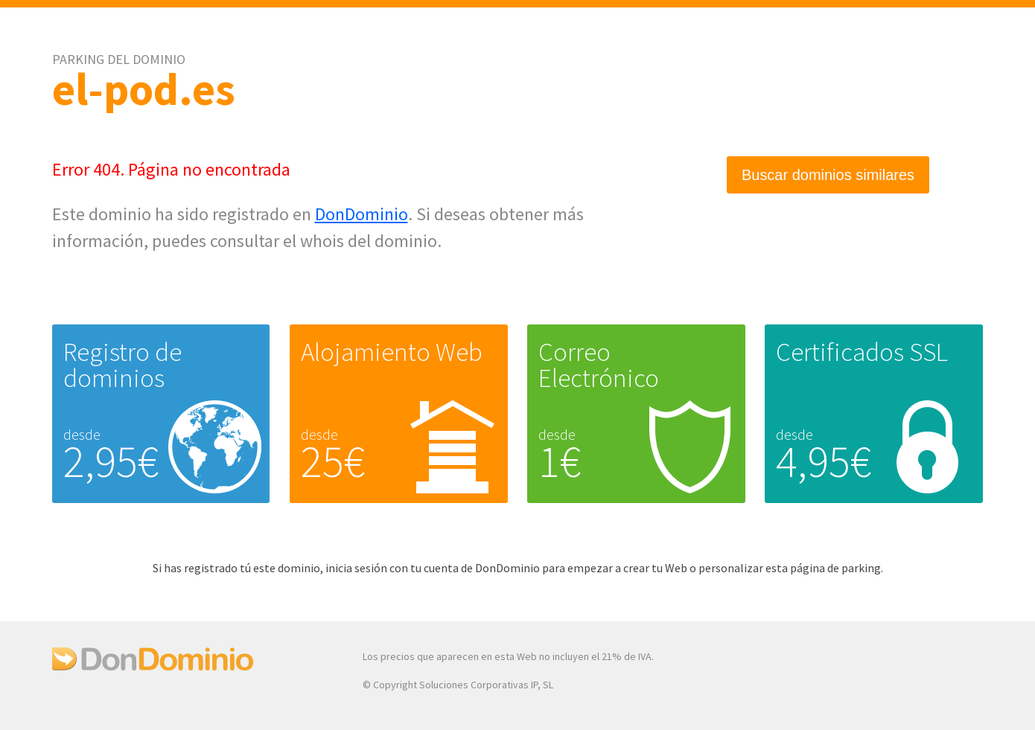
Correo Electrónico (598, 365)
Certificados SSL (862, 352)
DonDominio (361, 213)
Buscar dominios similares (828, 175)
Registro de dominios (122, 365)
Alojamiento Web (392, 352)
